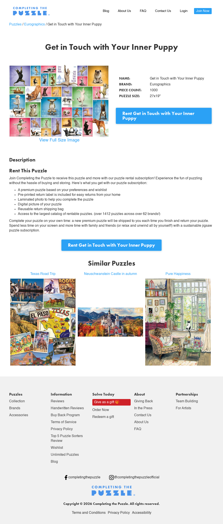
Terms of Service (63, 422)
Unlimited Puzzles (65, 455)
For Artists (183, 408)
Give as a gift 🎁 (106, 402)
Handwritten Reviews (67, 408)
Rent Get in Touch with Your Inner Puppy (158, 115)
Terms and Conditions (89, 513)
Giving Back (143, 401)
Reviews (57, 401)
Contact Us (163, 11)
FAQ (143, 11)
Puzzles (15, 24)
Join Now (202, 11)
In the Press (143, 408)
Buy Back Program (65, 415)
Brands (14, 408)
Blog (106, 11)
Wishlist (57, 448)
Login (184, 11)
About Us (124, 11)
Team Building (187, 401)
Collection (17, 401)
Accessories (18, 415)
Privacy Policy (62, 429)
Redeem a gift (103, 417)
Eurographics (34, 24)
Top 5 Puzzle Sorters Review (67, 438)
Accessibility (141, 513)
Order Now (100, 410)
